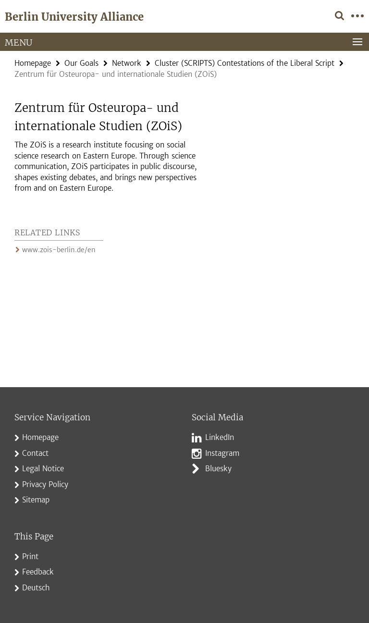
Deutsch (36, 587)
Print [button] (30, 556)
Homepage (32, 63)
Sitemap (35, 499)
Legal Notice (43, 468)
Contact (35, 453)
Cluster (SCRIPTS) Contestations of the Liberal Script (244, 63)
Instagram (222, 453)
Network (126, 63)
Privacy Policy (45, 484)
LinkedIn (219, 437)
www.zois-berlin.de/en (56, 250)
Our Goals (81, 63)
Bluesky (218, 468)
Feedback (38, 571)
